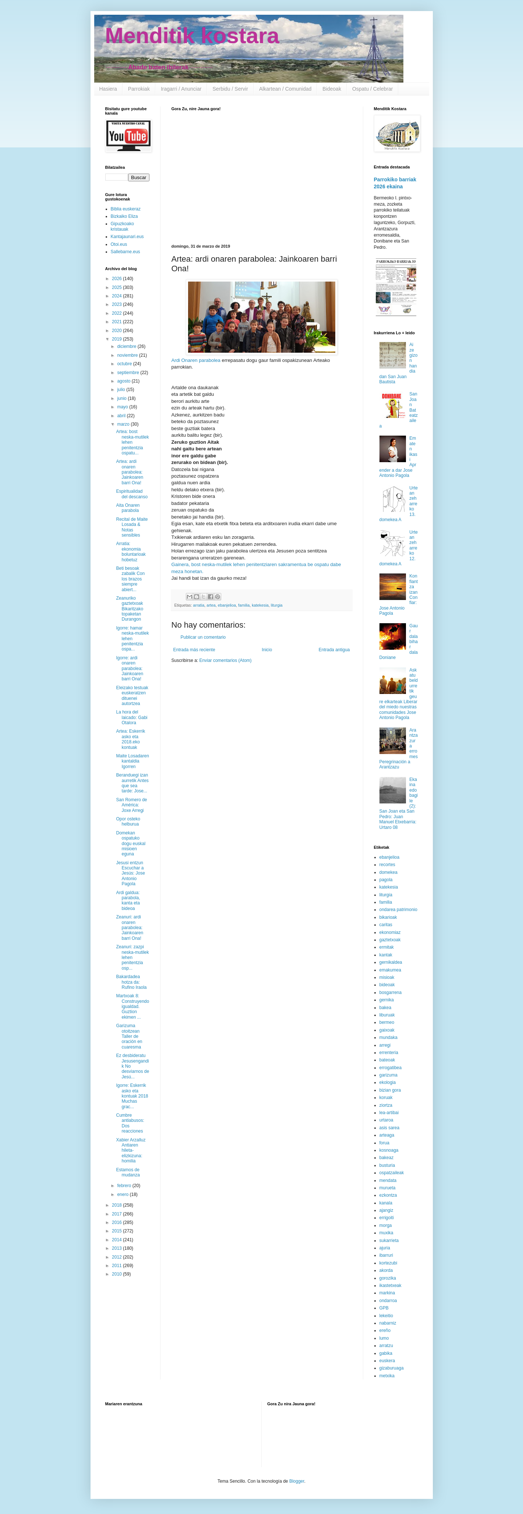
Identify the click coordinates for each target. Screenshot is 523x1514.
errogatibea (390, 1067)
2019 (117, 339)
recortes (387, 864)
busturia (387, 1165)
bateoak (387, 1060)
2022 (117, 313)
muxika (386, 1232)
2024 (117, 296)
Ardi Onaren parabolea (196, 360)
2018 (117, 1205)
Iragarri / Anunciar (181, 89)
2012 (117, 1257)
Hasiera (108, 89)
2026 (117, 278)
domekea (388, 872)
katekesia (260, 605)
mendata (388, 1180)
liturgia (277, 605)
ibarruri (386, 1255)
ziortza (385, 1105)
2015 (117, 1231)
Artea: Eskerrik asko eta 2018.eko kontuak (130, 739)
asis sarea (389, 1127)
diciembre (127, 346)
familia (244, 605)
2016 (117, 1222)
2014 (117, 1239)
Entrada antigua (334, 649)
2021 (117, 321)
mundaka (388, 1037)
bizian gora (390, 1090)
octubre (125, 363)
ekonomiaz (390, 932)
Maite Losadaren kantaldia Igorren (132, 761)
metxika (387, 1375)
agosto (124, 381)
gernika (386, 999)
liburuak (387, 1015)
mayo (123, 406)
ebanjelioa (227, 605)
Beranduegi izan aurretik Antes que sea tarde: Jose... (132, 782)
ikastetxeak (390, 1285)
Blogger (296, 1481)
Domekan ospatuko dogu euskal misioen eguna (130, 843)
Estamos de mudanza (127, 1172)
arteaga (387, 1135)
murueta (387, 1187)
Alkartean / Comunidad (285, 89)
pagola (386, 879)
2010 (117, 1274)
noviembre (128, 355)
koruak (386, 1097)
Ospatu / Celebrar (372, 89)
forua (384, 1142)
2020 (117, 330)
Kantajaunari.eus (127, 236)
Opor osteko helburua (128, 821)
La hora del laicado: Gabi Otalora (131, 717)
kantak (385, 954)
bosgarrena (390, 992)
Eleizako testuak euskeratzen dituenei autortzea (132, 695)
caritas (385, 924)
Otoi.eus (119, 244)
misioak (387, 977)
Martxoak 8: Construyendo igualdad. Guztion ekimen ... (132, 1006)
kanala (385, 1203)
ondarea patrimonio (398, 909)
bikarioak (388, 917)
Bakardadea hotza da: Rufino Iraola (131, 982)
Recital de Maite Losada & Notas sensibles (132, 527)
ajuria (384, 1247)
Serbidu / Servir (230, 89)
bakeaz (386, 1157)
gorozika (387, 1278)
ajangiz (386, 1210)
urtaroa (386, 1120)
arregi (385, 1045)
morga (385, 1225)
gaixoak (387, 1030)
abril (122, 415)
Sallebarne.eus (125, 251)
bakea (385, 1007)
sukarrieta (389, 1240)
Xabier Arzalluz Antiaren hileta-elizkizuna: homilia (130, 1150)
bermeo (387, 1022)
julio (121, 389)
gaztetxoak (390, 939)
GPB (384, 1308)
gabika (385, 1353)
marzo (124, 424)
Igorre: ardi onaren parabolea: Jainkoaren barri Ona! (129, 668)
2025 (117, 287)
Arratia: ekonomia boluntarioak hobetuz (130, 551)
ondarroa (388, 1300)
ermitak (386, 947)
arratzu (386, 1345)
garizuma (388, 1075)
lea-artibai (389, 1112)
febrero (124, 1185)
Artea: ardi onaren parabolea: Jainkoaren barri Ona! (129, 472)
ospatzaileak (391, 1172)
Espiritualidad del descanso (132, 494)
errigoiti (386, 1217)
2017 (117, 1214)
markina (387, 1292)
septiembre (128, 372)
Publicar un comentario (203, 637)
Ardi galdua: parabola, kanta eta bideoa (128, 900)
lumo (384, 1338)
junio (122, 398)
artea (211, 605)
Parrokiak (139, 89)
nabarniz (387, 1323)
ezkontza (388, 1195)
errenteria (388, 1052)
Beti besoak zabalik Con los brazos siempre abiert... (130, 579)
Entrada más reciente (194, 649)
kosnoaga (389, 1150)
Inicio (267, 649)
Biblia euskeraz (126, 209)
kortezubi (388, 1263)
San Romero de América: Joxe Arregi (131, 805)
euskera (387, 1360)
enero (123, 1194)
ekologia (387, 1082)
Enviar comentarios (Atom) (225, 660)
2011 (117, 1265)
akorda (386, 1270)
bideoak (387, 984)
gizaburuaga (391, 1368)
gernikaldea (390, 962)
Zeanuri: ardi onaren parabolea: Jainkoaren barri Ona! (129, 927)
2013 (117, 1248)
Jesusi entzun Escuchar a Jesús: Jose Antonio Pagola (130, 873)
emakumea (390, 970)
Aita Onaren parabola (127, 508)
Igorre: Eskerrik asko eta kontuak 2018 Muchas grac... (132, 1096)
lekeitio (386, 1315)
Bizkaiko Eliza (124, 216)
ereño (385, 1330)
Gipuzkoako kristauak (122, 226)
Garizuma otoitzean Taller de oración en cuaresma (129, 1036)
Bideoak (331, 89)
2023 (117, 304)
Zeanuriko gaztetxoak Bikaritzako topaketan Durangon (129, 609)
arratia (199, 605)
